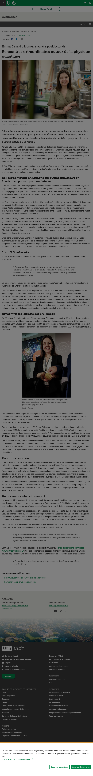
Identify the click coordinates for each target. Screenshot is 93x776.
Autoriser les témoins (80, 767)
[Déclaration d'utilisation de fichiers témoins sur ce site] (46, 759)
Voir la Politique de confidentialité (16, 759)
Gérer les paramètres (59, 767)
